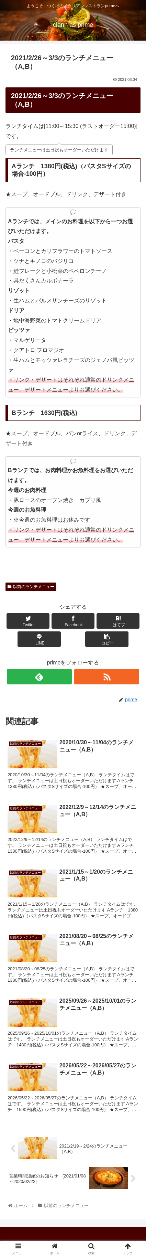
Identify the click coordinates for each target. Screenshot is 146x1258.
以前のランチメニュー (31, 586)
